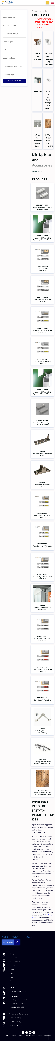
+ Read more (37, 171)
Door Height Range (10, 33)
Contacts (13, 981)
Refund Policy (15, 1022)
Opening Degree (9, 74)
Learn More (8, 942)
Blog (11, 977)
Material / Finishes (10, 50)
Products (35, 11)
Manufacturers (9, 17)
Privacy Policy (15, 1018)
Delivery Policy (15, 1025)
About (12, 969)
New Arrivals (14, 962)
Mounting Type (9, 58)
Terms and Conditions (18, 1014)
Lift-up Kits (43, 11)
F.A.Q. (11, 973)
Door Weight (8, 42)
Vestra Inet (30, 1035)
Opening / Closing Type (12, 66)
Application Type (9, 25)
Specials (13, 965)
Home (11, 954)
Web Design (11, 1035)
